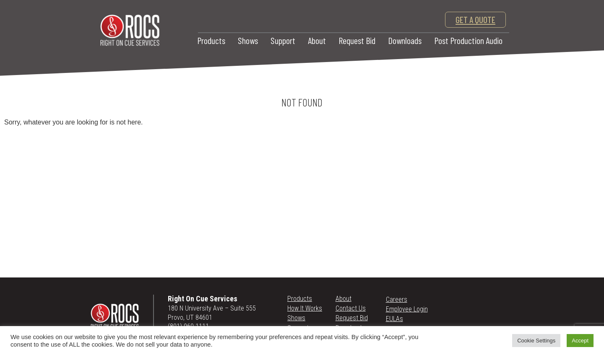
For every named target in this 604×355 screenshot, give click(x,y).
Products (211, 40)
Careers (396, 299)
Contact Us (351, 308)
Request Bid (356, 40)
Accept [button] (580, 340)
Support (283, 40)
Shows (248, 40)
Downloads (405, 40)
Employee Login (407, 309)
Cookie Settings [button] (536, 340)
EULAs (394, 319)
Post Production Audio (468, 40)
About (317, 40)
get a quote (475, 19)
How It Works (304, 308)
